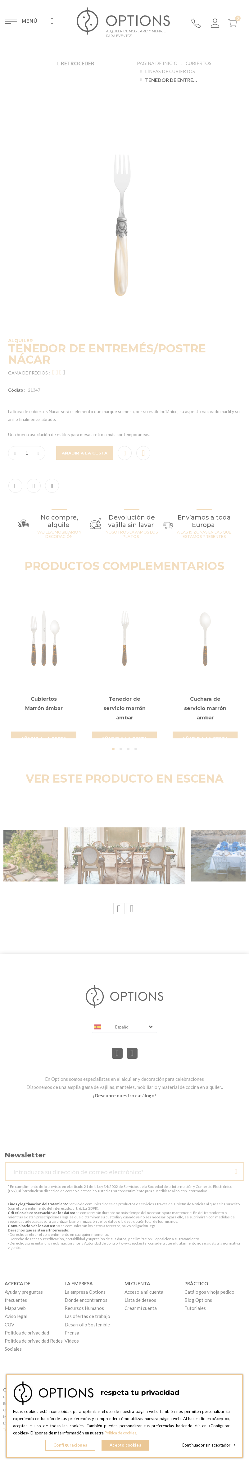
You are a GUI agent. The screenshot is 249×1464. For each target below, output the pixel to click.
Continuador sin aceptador (209, 1445)
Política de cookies (121, 1433)
